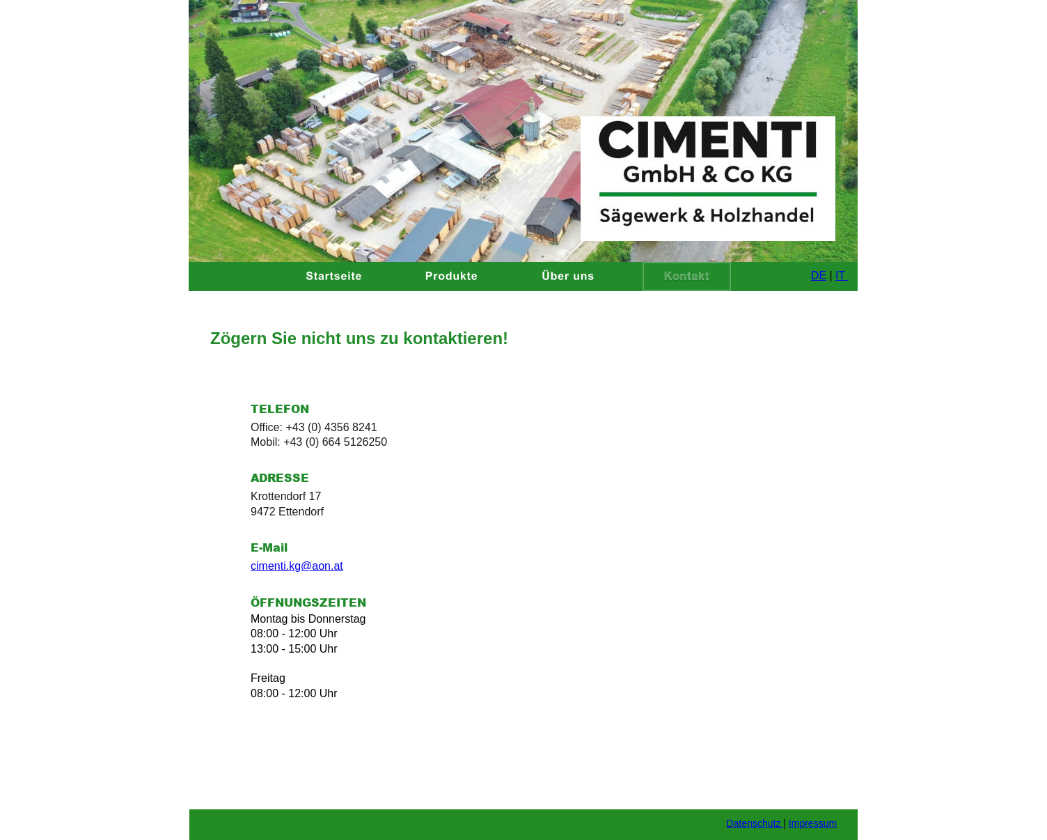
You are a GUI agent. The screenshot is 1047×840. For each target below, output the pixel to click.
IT (841, 275)
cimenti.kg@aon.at (297, 566)
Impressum (813, 823)
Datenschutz (755, 823)
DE (818, 275)
